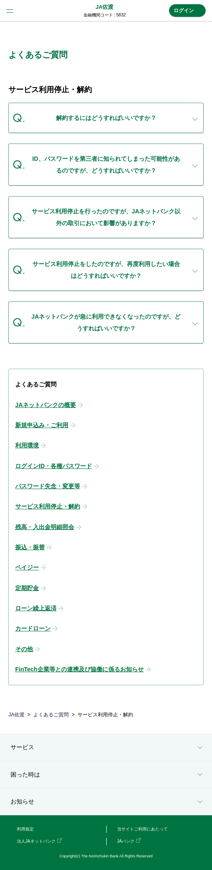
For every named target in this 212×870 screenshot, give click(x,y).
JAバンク (126, 841)
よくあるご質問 (51, 715)
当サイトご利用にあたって (142, 829)
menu (9, 10)
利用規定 (25, 829)
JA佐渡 (105, 7)
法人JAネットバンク (36, 841)
